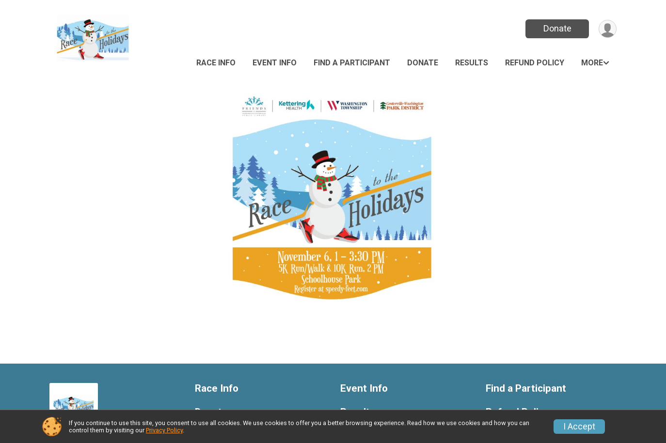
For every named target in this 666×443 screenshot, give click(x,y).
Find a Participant (352, 62)
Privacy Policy (164, 430)
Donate (557, 28)
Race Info (216, 62)
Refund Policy (534, 62)
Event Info (275, 62)
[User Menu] (608, 29)
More (592, 62)
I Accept (579, 426)
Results (471, 62)
